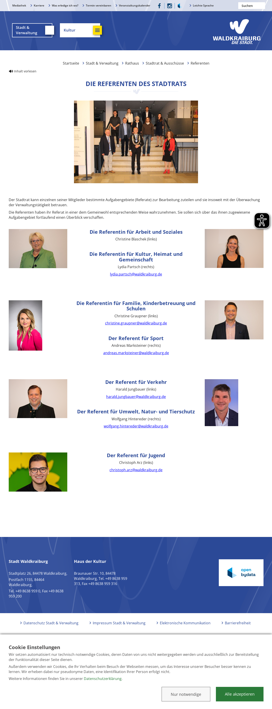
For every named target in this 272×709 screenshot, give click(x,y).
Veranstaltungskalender (134, 5)
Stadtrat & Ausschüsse (165, 64)
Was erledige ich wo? (65, 5)
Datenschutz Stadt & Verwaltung (50, 624)
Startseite (71, 64)
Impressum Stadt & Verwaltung (119, 624)
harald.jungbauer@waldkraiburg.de (136, 397)
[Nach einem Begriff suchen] (251, 5)
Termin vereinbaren (98, 5)
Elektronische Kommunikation (185, 624)
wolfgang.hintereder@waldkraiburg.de (136, 427)
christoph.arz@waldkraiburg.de (136, 471)
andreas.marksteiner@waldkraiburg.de (136, 353)
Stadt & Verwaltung (102, 64)
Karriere (39, 5)
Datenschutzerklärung (103, 678)
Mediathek (19, 5)
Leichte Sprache (203, 5)
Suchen (261, 5)
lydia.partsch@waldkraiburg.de (136, 275)
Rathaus (132, 64)
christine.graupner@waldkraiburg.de (136, 324)
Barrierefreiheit (238, 624)
